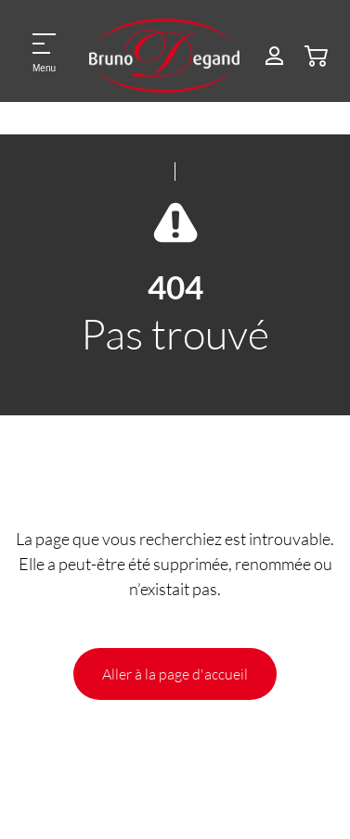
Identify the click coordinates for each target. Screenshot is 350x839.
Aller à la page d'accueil (175, 673)
